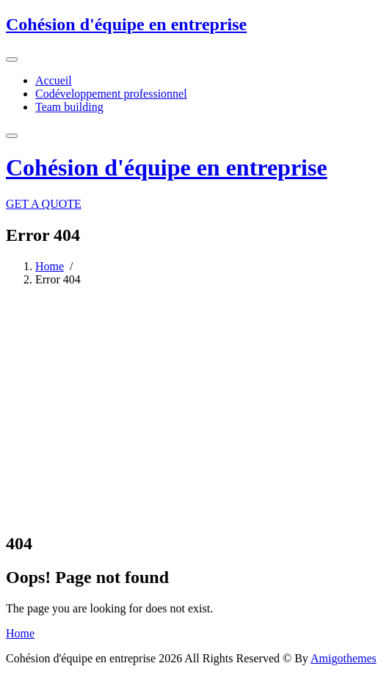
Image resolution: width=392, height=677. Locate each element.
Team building (69, 107)
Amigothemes (344, 658)
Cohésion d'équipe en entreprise (126, 24)
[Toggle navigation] (12, 59)
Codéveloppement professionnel (111, 93)
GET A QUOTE (43, 204)
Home (49, 266)
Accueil (53, 80)
